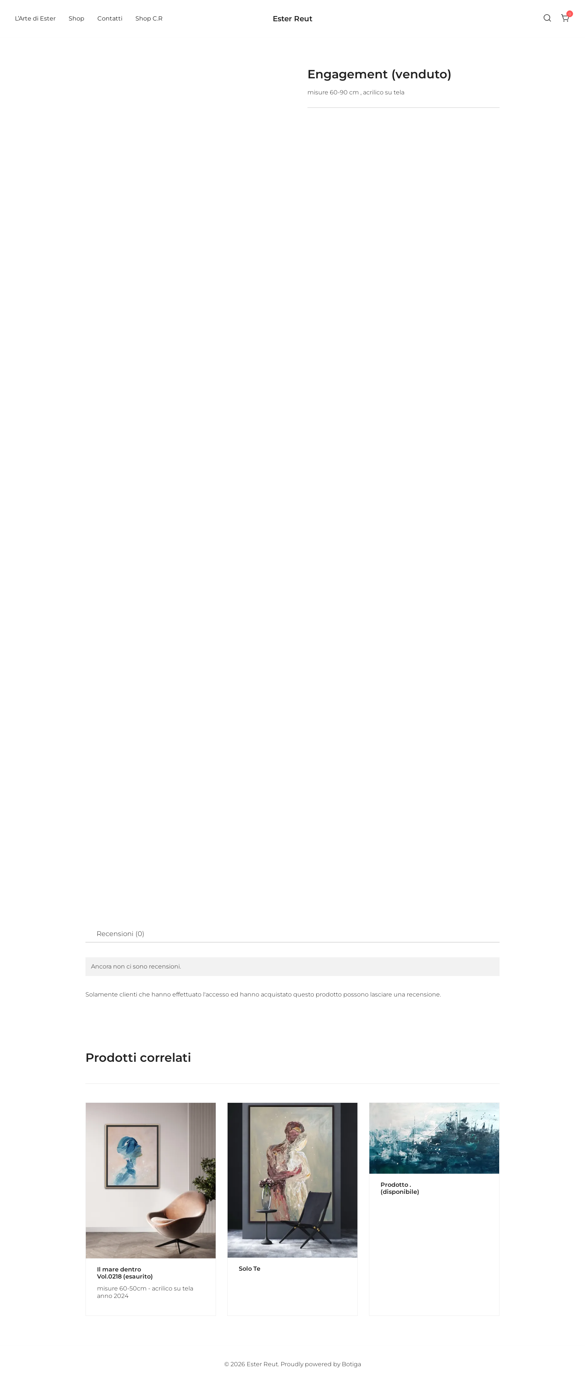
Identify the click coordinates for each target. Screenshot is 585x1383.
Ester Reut (292, 18)
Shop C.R (149, 18)
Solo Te (249, 1268)
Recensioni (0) (120, 934)
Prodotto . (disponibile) (400, 1188)
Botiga (351, 1364)
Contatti (109, 18)
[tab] (120, 934)
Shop (76, 18)
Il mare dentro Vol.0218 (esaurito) (125, 1273)
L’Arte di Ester (35, 18)
